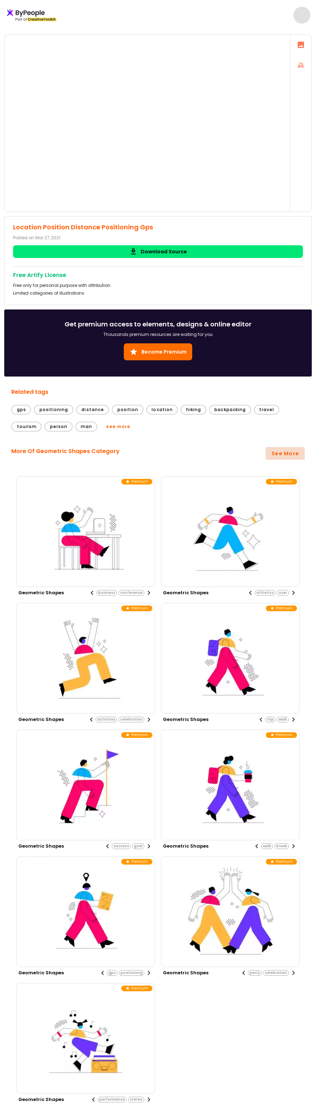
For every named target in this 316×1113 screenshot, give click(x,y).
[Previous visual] (92, 592)
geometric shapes (41, 592)
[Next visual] (149, 592)
